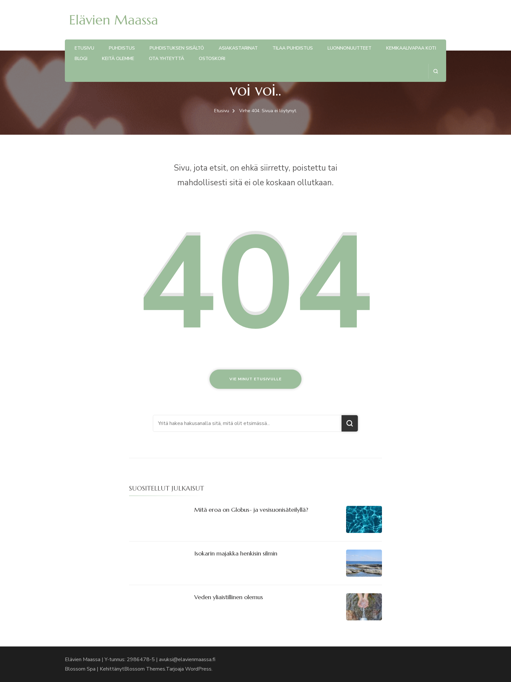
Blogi (81, 58)
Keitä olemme (118, 58)
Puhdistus (122, 48)
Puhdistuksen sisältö (177, 48)
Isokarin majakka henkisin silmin (235, 553)
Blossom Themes (144, 669)
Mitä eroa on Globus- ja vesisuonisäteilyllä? (251, 509)
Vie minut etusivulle (255, 379)
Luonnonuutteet (350, 48)
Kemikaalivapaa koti (411, 48)
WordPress (198, 669)
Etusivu (84, 48)
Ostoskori (212, 58)
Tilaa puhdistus (292, 48)
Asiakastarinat (238, 48)
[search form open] (435, 71)
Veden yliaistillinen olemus (228, 597)
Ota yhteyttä (166, 58)
